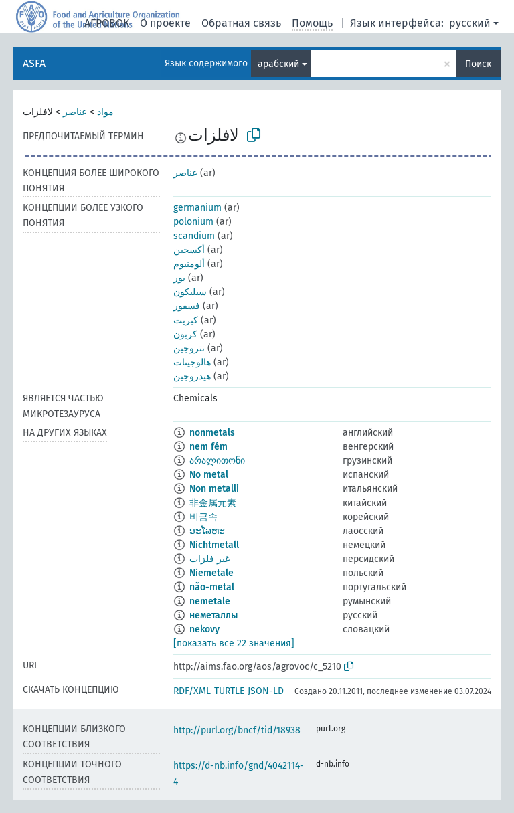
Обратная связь (241, 23)
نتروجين (189, 348)
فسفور (186, 306)
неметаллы (213, 615)
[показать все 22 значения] (233, 643)
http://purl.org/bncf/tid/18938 (237, 730)
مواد (105, 112)
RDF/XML (192, 691)
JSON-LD (266, 691)
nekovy (204, 629)
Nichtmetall (214, 545)
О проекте (165, 23)
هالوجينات (192, 362)
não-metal (211, 587)
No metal (208, 474)
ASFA (34, 63)
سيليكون (190, 292)
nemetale (209, 601)
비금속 (203, 517)
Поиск (478, 64)
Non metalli (214, 488)
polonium (193, 222)
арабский (278, 64)
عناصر (75, 112)
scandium (194, 236)
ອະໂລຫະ (207, 531)
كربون (185, 334)
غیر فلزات (209, 559)
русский (470, 23)
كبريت (185, 320)
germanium (197, 207)
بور (179, 278)
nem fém (208, 446)
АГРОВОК (106, 23)
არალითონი (217, 460)
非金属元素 (212, 503)
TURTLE (229, 691)
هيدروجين (192, 376)
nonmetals (212, 432)
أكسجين (189, 250)
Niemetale (211, 573)
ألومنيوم (189, 264)
